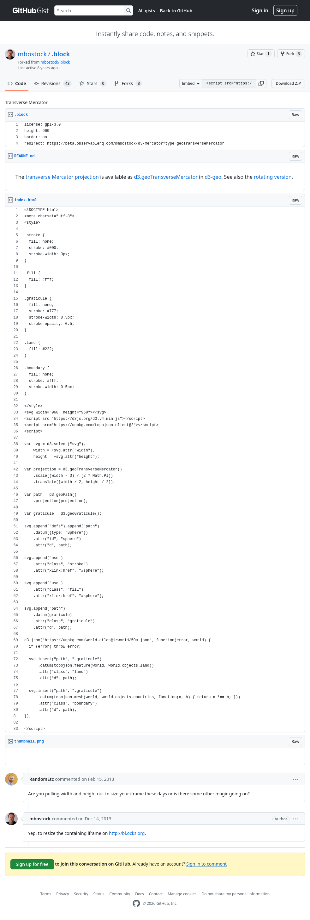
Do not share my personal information (236, 894)
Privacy (62, 894)
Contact (156, 894)
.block (61, 54)
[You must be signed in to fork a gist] (291, 53)
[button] (261, 83)
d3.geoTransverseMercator (166, 176)
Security (81, 894)
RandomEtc (41, 779)
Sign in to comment (206, 864)
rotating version (273, 176)
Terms (45, 894)
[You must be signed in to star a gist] (261, 53)
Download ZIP (288, 83)
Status (98, 894)
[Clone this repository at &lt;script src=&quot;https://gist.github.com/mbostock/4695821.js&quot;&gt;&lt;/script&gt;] (229, 83)
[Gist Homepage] (31, 10)
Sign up (285, 10)
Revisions (53, 83)
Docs (139, 894)
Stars (92, 83)
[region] (155, 134)
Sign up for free (32, 864)
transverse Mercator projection (62, 176)
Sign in (260, 10)
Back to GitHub (176, 11)
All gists (146, 11)
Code (17, 83)
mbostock (32, 54)
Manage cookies (182, 894)
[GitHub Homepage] (136, 903)
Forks (128, 83)
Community (120, 894)
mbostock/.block (55, 62)
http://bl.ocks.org (127, 833)
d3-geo (213, 176)
